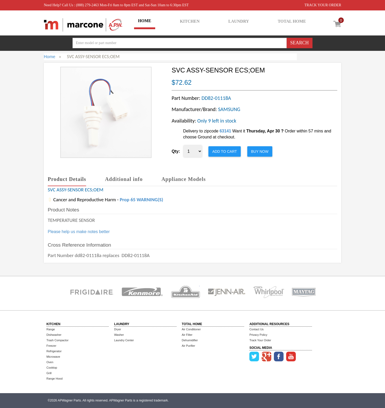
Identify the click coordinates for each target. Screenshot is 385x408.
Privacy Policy (258, 334)
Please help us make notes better (79, 231)
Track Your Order (260, 340)
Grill (49, 373)
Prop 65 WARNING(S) (141, 200)
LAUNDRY (238, 21)
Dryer (117, 329)
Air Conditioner (191, 329)
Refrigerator (54, 351)
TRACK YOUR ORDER (322, 5)
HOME (144, 21)
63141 (225, 131)
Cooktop (51, 367)
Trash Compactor (57, 340)
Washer (119, 334)
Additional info (123, 179)
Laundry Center (124, 340)
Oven (49, 362)
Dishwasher (53, 334)
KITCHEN (190, 21)
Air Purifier (188, 345)
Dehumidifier (190, 340)
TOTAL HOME (292, 21)
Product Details (67, 179)
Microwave (53, 356)
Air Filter (187, 334)
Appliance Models (183, 179)
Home (49, 56)
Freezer (51, 345)
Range (50, 329)
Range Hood (54, 378)
